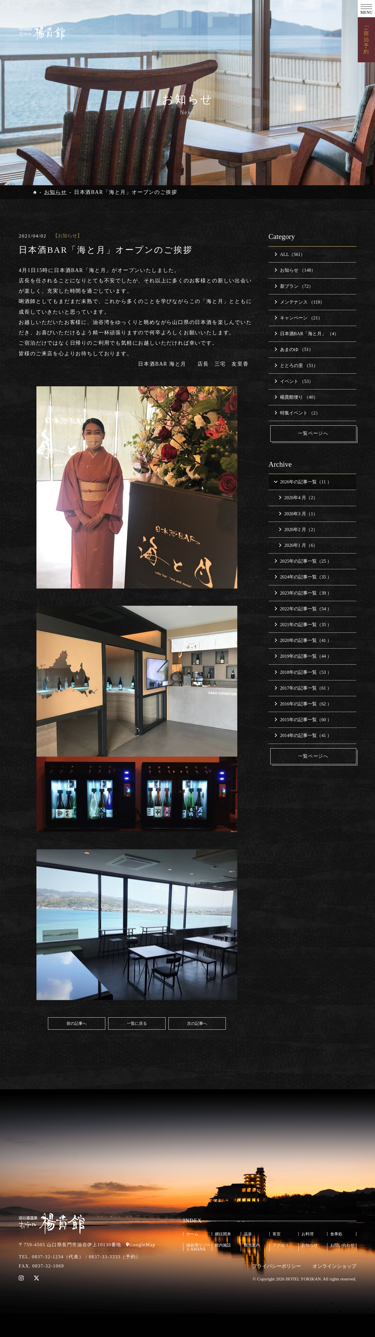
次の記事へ (197, 1023)
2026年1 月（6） (298, 545)
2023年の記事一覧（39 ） (303, 593)
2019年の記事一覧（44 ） (303, 656)
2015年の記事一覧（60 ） (303, 719)
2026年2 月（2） (298, 529)
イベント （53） (293, 381)
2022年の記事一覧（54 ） (303, 608)
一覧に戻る (137, 1023)
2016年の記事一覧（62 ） (303, 703)
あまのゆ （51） (293, 349)
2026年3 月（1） (298, 513)
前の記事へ (77, 1023)
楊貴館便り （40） (296, 397)
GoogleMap (142, 1244)
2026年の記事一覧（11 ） (302, 481)
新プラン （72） (293, 286)
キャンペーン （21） (298, 317)
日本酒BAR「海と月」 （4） (306, 333)
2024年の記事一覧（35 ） (303, 577)
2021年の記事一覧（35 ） (303, 624)
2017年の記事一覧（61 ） (303, 688)
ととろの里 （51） (296, 365)
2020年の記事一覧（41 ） (303, 640)
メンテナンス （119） (299, 302)
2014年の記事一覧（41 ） (303, 735)
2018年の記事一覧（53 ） (303, 672)
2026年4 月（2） (298, 497)
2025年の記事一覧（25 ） (303, 561)
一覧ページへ (313, 433)
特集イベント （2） (297, 412)
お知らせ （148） (295, 270)
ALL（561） (289, 254)
